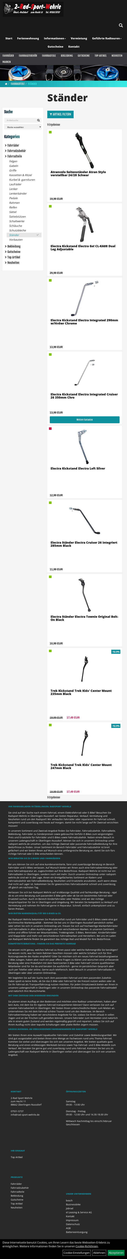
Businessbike (73, 1204)
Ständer (32, 83)
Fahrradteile (49, 55)
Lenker (13, 189)
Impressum (72, 1220)
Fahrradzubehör (28, 55)
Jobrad (69, 1208)
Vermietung (79, 38)
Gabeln (13, 166)
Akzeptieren (116, 1253)
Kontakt (73, 46)
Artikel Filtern (60, 114)
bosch (69, 1200)
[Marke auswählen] (23, 127)
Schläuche (15, 226)
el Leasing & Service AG (79, 1212)
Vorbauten (15, 239)
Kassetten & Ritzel (20, 175)
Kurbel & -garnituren (22, 179)
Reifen (13, 207)
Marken (6, 62)
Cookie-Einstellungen (77, 1253)
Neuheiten (117, 55)
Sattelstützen (17, 216)
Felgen (13, 161)
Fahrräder (8, 55)
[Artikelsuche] (121, 25)
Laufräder (15, 184)
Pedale (13, 198)
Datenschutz (73, 1224)
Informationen (55, 38)
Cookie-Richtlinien (87, 1246)
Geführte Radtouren (107, 38)
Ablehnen (99, 1253)
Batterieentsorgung (76, 1232)
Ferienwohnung (28, 38)
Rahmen (14, 203)
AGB (68, 1228)
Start (8, 38)
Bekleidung (67, 55)
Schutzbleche (17, 230)
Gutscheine (55, 46)
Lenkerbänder (18, 193)
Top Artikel (101, 55)
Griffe (12, 170)
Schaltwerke (16, 221)
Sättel (12, 212)
